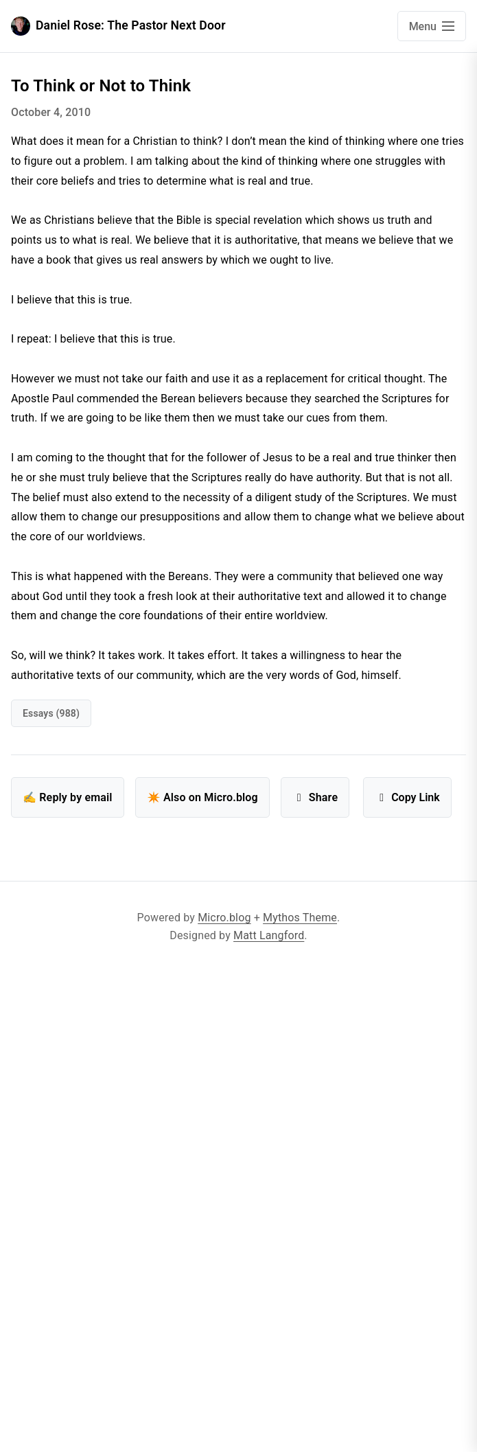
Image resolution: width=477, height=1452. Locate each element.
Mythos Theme (300, 917)
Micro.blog (224, 917)
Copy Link (407, 797)
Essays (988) (51, 713)
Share (315, 797)
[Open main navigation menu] (431, 26)
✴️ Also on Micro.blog (202, 797)
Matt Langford (268, 935)
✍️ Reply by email (68, 797)
